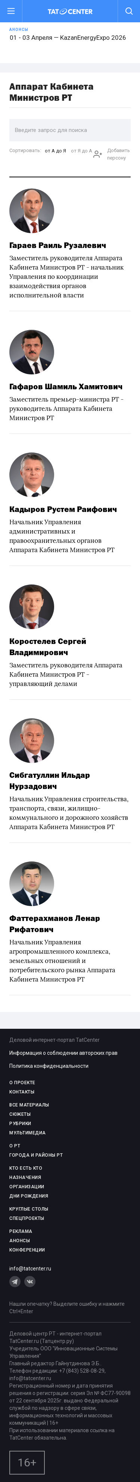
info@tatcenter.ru (30, 1269)
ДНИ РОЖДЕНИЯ (28, 1196)
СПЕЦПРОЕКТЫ (26, 1218)
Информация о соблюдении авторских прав (63, 1053)
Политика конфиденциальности (48, 1066)
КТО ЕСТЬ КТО (25, 1168)
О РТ (14, 1145)
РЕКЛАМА (20, 1231)
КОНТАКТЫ (21, 1092)
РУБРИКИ (20, 1123)
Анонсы (18, 30)
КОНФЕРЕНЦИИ (27, 1250)
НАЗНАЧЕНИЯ (25, 1177)
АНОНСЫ (19, 1240)
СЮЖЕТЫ (20, 1114)
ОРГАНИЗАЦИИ (26, 1186)
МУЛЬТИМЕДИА (27, 1132)
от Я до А (81, 151)
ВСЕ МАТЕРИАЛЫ (29, 1105)
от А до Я (55, 151)
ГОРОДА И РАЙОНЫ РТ (36, 1155)
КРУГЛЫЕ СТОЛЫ (29, 1209)
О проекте (22, 1082)
